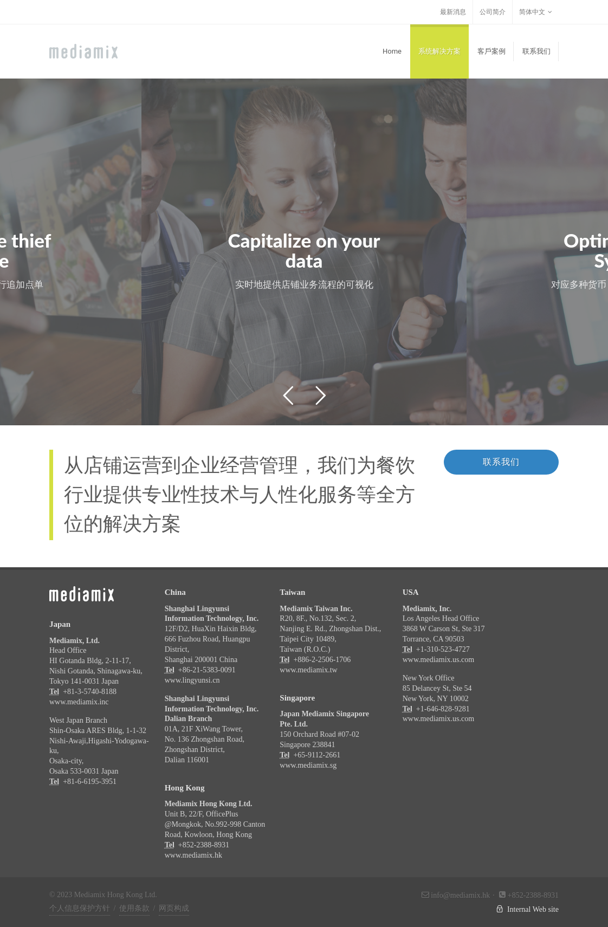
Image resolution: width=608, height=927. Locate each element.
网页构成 (174, 908)
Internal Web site (518, 909)
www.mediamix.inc (79, 702)
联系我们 (501, 461)
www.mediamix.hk (193, 855)
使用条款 (134, 908)
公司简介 (493, 12)
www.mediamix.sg (308, 765)
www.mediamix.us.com (438, 660)
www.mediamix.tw (308, 670)
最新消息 (453, 12)
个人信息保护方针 (79, 908)
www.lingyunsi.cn (192, 680)
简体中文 (535, 12)
